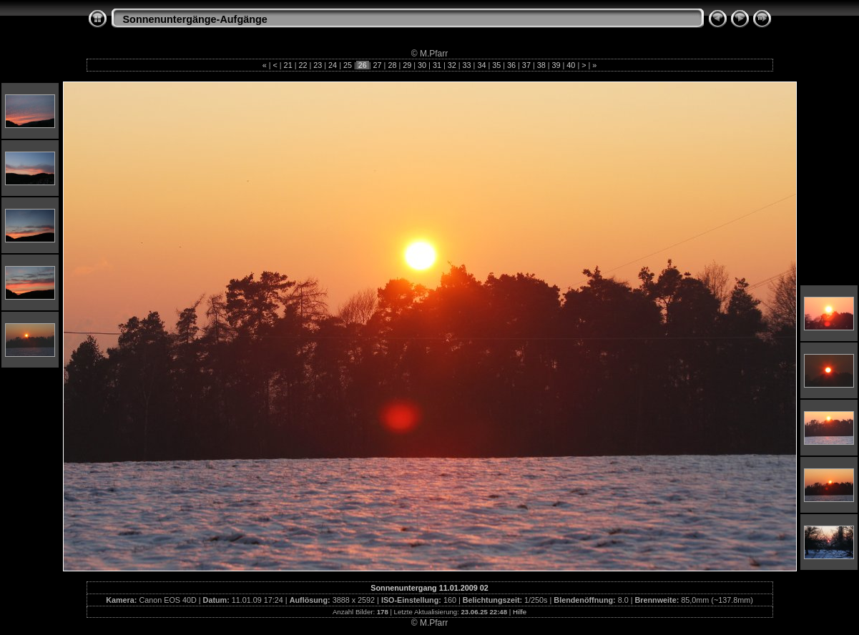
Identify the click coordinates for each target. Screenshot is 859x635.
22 (302, 65)
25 (347, 65)
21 (288, 65)
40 (570, 65)
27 (377, 65)
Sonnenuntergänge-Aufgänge (195, 19)
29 (407, 65)
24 (332, 65)
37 (526, 65)
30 (422, 65)
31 (437, 65)
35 (496, 65)
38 (541, 65)
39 (556, 65)
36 (511, 65)
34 (481, 65)
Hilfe (519, 612)
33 (467, 65)
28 (392, 65)
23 (317, 65)
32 (452, 65)
